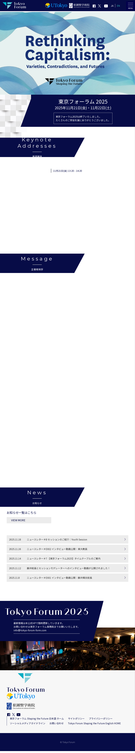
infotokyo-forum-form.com (30, 632)
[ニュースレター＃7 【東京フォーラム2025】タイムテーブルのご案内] (67, 560)
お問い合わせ (56, 725)
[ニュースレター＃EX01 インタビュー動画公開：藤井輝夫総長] (67, 579)
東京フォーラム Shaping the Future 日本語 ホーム (37, 720)
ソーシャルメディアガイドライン (27, 725)
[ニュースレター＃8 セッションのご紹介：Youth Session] (67, 541)
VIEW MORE (30, 522)
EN (118, 5)
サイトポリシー (76, 720)
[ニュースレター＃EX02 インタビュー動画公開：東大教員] (67, 551)
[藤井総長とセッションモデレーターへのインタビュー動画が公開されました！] (67, 570)
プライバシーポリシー (101, 720)
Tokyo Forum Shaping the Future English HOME (94, 725)
